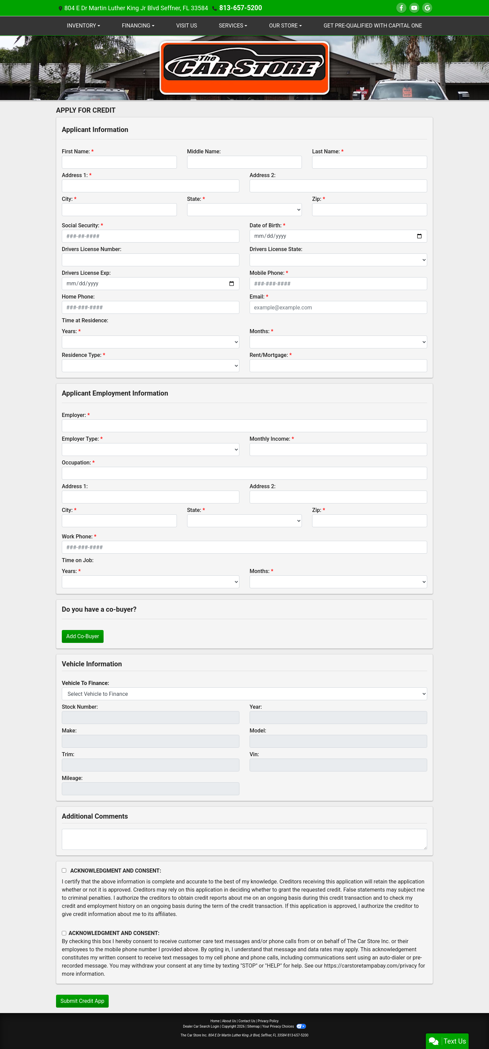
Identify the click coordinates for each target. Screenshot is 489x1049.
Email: (257, 296)
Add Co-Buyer (82, 636)
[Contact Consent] (64, 933)
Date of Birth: (266, 225)
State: (194, 199)
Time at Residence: (85, 320)
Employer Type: (80, 439)
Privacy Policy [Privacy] (268, 1021)
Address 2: (262, 175)
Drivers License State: (276, 249)
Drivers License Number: (91, 249)
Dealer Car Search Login (201, 1026)
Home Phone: (78, 296)
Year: (256, 707)
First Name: (76, 151)
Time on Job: (77, 560)
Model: (258, 730)
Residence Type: (82, 355)
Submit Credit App (82, 1001)
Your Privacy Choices (284, 1026)
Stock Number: (80, 707)
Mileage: (72, 778)
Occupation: (76, 462)
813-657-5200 (239, 8)
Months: (260, 331)
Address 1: (75, 175)
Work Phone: (77, 536)
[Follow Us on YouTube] (414, 8)
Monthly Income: (270, 439)
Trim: (68, 754)
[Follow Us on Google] (427, 8)
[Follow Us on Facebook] (401, 8)
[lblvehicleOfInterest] (244, 693)
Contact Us (246, 1021)
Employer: (74, 415)
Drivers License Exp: (86, 273)
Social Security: (80, 225)
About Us (229, 1021)
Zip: (316, 199)
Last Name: (326, 151)
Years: (69, 331)
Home (215, 1021)
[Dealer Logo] (244, 67)
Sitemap (253, 1026)
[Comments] (244, 839)
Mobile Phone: (267, 273)
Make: (69, 730)
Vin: (254, 754)
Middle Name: (204, 151)
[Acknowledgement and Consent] (64, 870)
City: (67, 199)
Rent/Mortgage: (269, 355)
